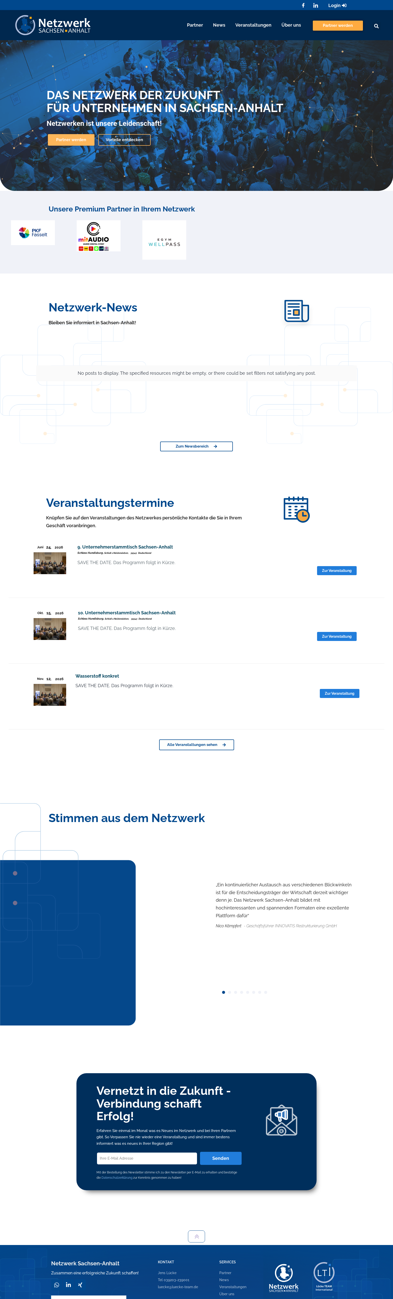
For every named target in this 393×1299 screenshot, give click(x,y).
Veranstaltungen (253, 25)
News (219, 25)
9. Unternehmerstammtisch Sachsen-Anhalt (125, 547)
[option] (33, 232)
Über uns (291, 25)
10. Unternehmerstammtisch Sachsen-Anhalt (127, 612)
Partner (195, 25)
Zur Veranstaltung (337, 571)
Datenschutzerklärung (116, 1177)
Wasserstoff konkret (97, 676)
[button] (376, 26)
